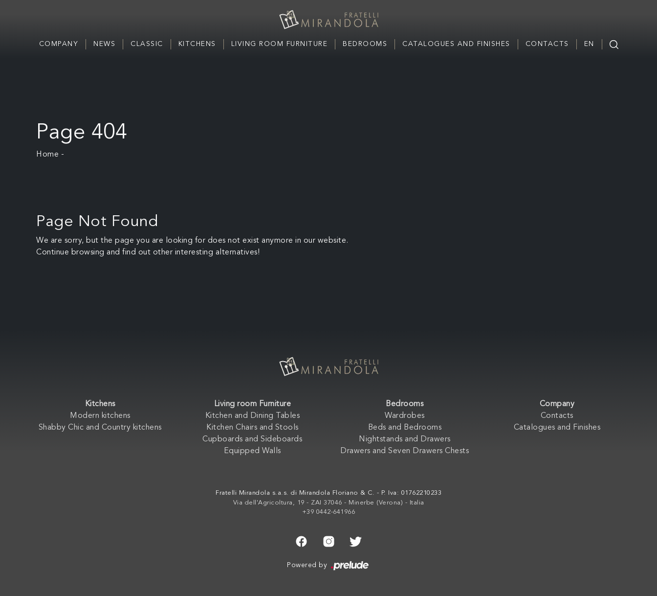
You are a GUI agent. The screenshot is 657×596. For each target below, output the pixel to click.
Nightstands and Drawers (405, 439)
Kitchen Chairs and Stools (252, 428)
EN (589, 44)
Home (47, 155)
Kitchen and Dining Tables (252, 416)
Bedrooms (365, 44)
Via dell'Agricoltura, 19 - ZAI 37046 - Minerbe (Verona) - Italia (328, 503)
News (104, 44)
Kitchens (197, 44)
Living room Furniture (279, 44)
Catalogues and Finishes (456, 44)
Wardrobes (405, 416)
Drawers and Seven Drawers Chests (404, 451)
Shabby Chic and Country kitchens (100, 428)
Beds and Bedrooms (405, 428)
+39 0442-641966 (328, 512)
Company (59, 44)
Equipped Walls (252, 451)
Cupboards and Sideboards (252, 439)
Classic (147, 44)
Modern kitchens (100, 416)
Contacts (547, 44)
